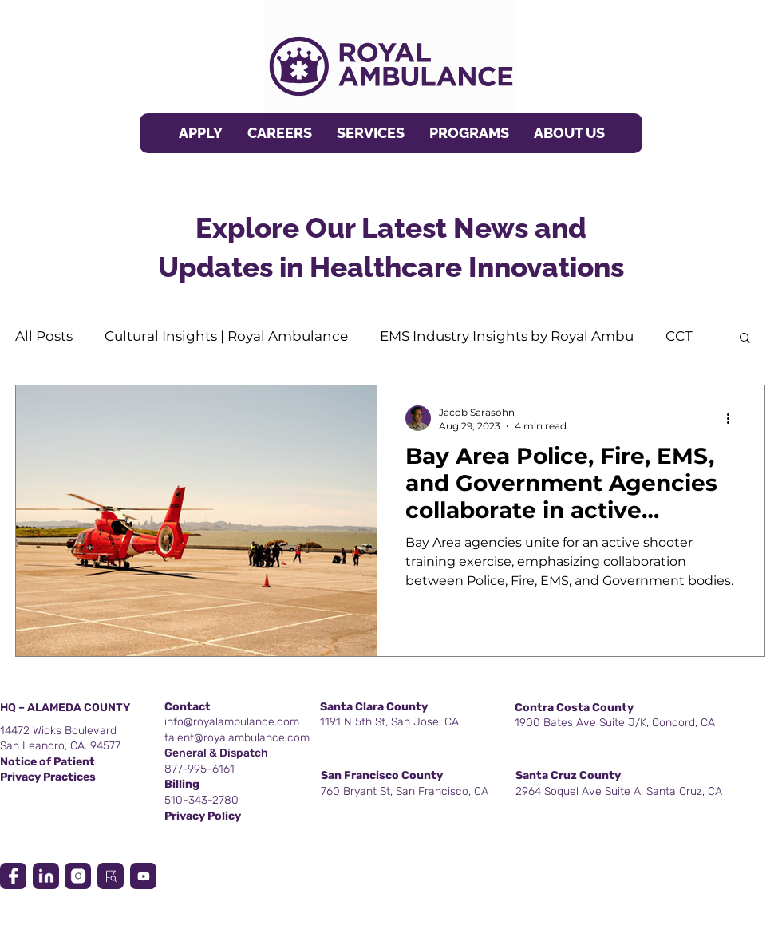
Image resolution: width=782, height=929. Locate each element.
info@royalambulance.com (231, 722)
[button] (370, 133)
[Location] (13, 876)
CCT (679, 336)
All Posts (44, 336)
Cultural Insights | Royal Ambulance (226, 336)
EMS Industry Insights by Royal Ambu (507, 336)
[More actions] (733, 418)
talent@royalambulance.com (237, 738)
